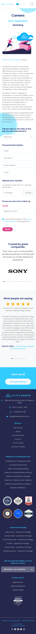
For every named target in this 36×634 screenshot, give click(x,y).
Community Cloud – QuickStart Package (18, 540)
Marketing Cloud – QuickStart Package (18, 551)
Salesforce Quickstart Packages (18, 476)
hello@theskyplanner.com (20, 416)
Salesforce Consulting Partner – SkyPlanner (15, 620)
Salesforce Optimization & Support (18, 484)
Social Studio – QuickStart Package (18, 547)
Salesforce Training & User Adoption (18, 480)
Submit (7, 229)
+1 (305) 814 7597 (19, 412)
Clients (18, 431)
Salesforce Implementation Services (18, 472)
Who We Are (18, 428)
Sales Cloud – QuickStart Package (18, 532)
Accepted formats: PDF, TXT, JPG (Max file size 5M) (16, 186)
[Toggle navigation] (32, 4)
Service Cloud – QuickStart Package (18, 536)
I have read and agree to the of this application (18, 220)
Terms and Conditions (18, 626)
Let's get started (18, 381)
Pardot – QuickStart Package (18, 543)
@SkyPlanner (18, 582)
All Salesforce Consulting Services (18, 461)
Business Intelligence (18, 488)
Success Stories (18, 435)
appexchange (18, 590)
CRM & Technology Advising (18, 469)
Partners (18, 439)
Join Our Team (13, 60)
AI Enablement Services (18, 465)
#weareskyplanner (18, 586)
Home (4, 60)
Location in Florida (18, 447)
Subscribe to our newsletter (14, 569)
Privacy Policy (17, 624)
